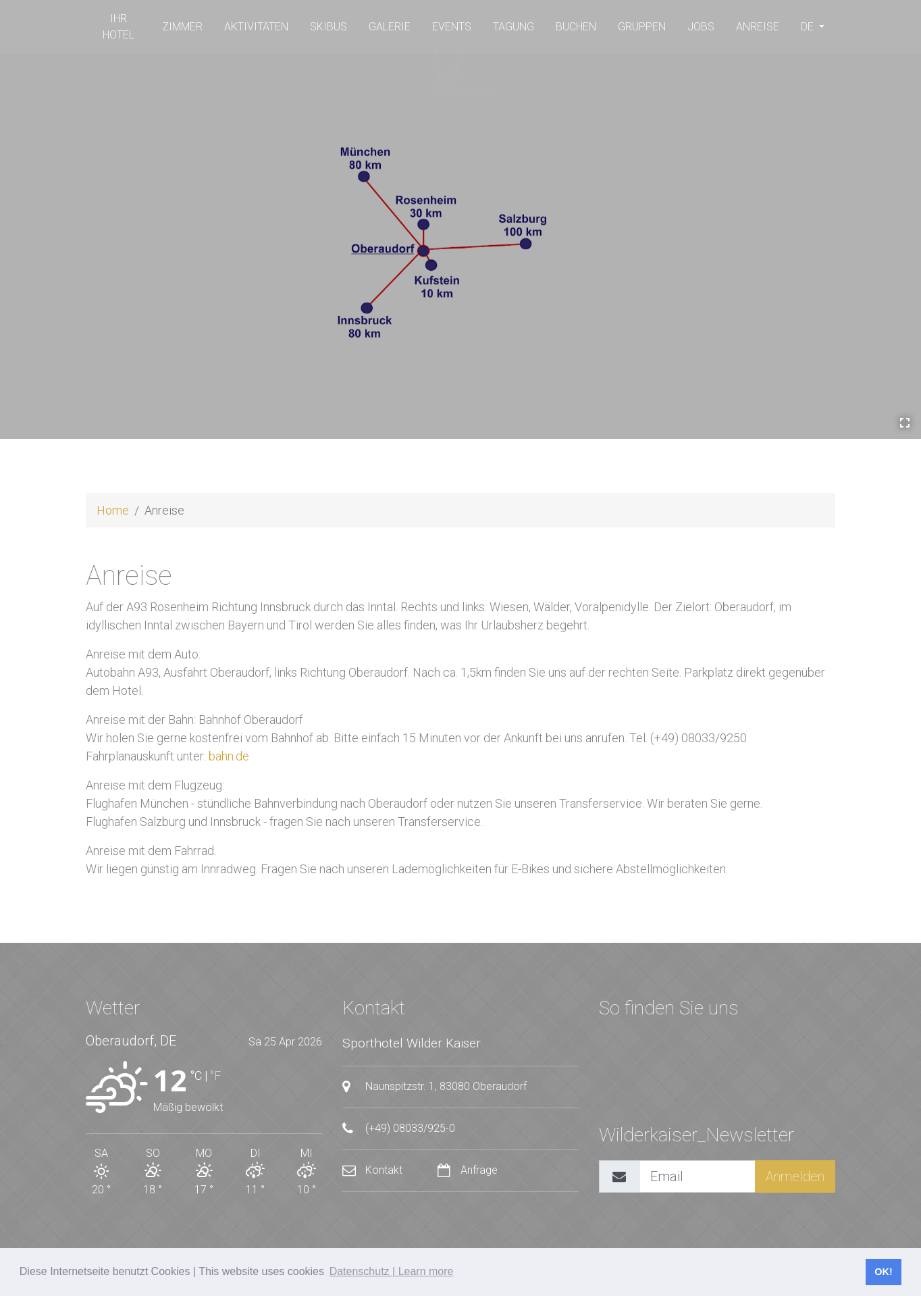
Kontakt (373, 1170)
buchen (576, 26)
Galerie (390, 26)
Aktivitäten (256, 26)
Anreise (757, 26)
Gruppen (642, 26)
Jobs (700, 26)
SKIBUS (328, 26)
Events (451, 26)
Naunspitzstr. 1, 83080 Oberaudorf (434, 1086)
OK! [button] (883, 1271)
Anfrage (468, 1170)
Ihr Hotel (118, 26)
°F (215, 1075)
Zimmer (182, 26)
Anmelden (795, 1176)
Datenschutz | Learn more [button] (392, 1271)
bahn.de (229, 756)
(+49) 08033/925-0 (398, 1128)
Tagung (513, 26)
